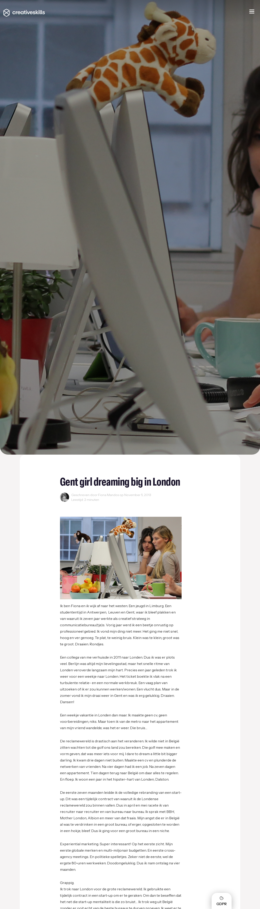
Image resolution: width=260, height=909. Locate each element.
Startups (84, 505)
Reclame (68, 505)
